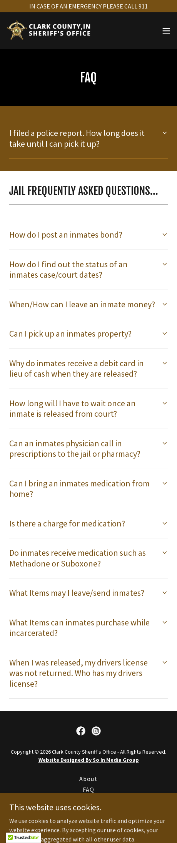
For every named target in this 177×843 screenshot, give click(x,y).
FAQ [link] (88, 789)
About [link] (88, 779)
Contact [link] (88, 800)
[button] (166, 31)
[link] (49, 30)
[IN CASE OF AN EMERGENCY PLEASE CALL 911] (88, 6)
